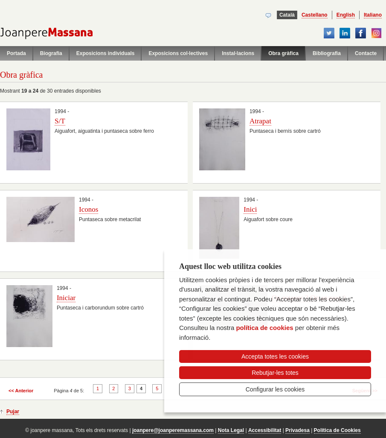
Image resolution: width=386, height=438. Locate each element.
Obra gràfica (283, 53)
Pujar (12, 412)
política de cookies (264, 327)
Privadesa (297, 430)
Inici (250, 209)
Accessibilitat (264, 430)
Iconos (88, 209)
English (346, 15)
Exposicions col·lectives (178, 53)
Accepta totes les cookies (275, 356)
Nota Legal (231, 430)
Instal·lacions (238, 53)
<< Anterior (21, 390)
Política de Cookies (337, 430)
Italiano (373, 15)
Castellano (315, 15)
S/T (60, 121)
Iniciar (66, 298)
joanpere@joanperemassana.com (173, 430)
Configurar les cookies (275, 389)
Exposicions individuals (105, 53)
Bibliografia (327, 53)
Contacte (366, 53)
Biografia (51, 53)
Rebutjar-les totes (275, 372)
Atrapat (260, 121)
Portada (16, 53)
